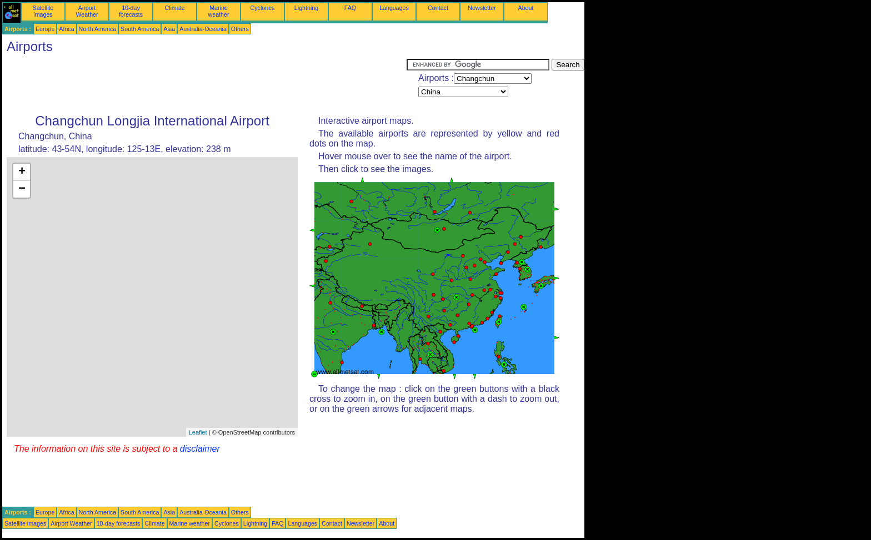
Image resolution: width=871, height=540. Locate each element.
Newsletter (481, 7)
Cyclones (263, 7)
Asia (169, 29)
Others (240, 29)
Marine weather (218, 11)
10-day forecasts (131, 11)
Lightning (306, 7)
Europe (45, 29)
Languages (394, 7)
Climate (174, 7)
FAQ (350, 7)
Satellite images (43, 11)
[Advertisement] (204, 84)
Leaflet (198, 432)
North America (98, 29)
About (526, 7)
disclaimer (200, 448)
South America (140, 29)
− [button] (22, 189)
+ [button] (22, 172)
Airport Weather (87, 11)
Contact (438, 7)
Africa (66, 29)
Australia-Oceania (203, 29)
